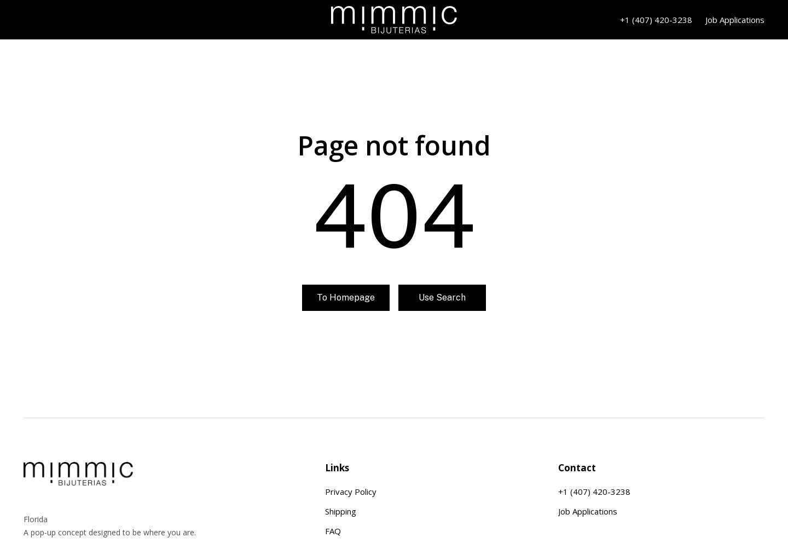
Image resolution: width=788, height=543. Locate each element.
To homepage (346, 297)
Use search (442, 297)
